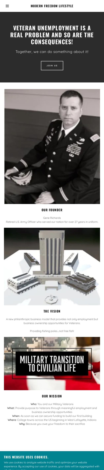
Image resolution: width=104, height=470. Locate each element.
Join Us (52, 65)
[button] (7, 6)
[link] (52, 6)
